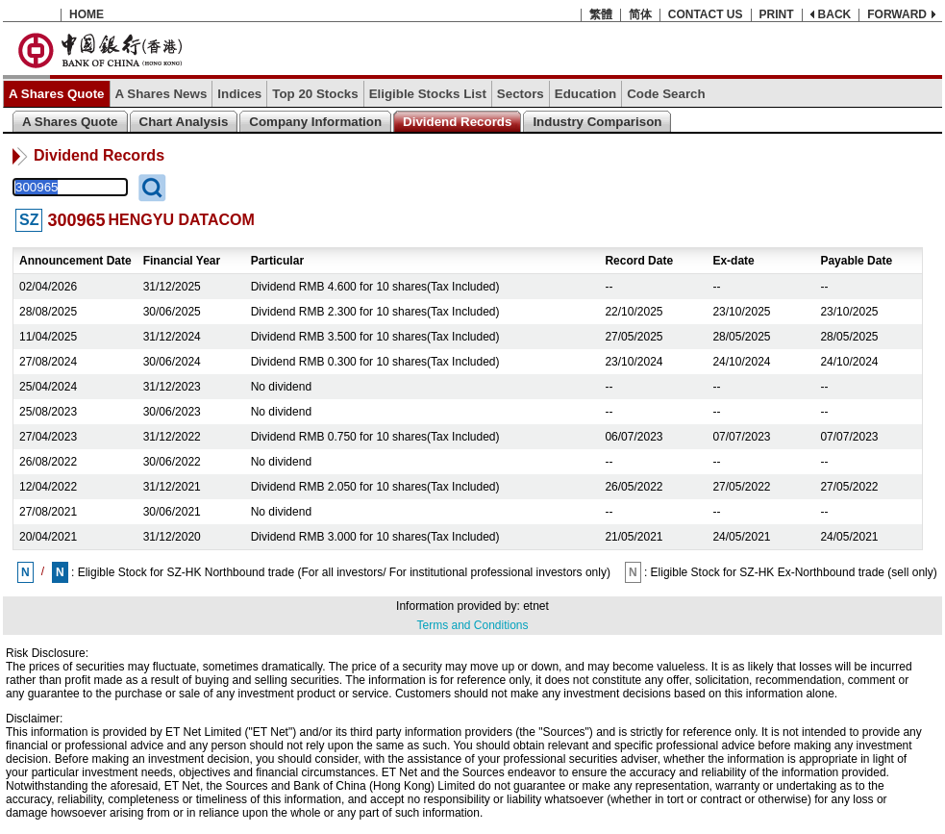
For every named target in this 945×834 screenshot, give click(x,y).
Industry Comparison (597, 121)
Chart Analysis (184, 121)
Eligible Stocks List (427, 94)
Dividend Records (457, 121)
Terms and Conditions (472, 625)
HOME (86, 14)
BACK (835, 14)
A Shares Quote (57, 94)
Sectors (520, 94)
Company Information (315, 121)
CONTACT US (705, 14)
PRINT (776, 14)
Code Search (666, 94)
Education (585, 94)
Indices (239, 94)
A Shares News (161, 94)
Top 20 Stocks (315, 94)
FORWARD (897, 14)
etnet (536, 606)
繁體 (600, 14)
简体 (640, 14)
